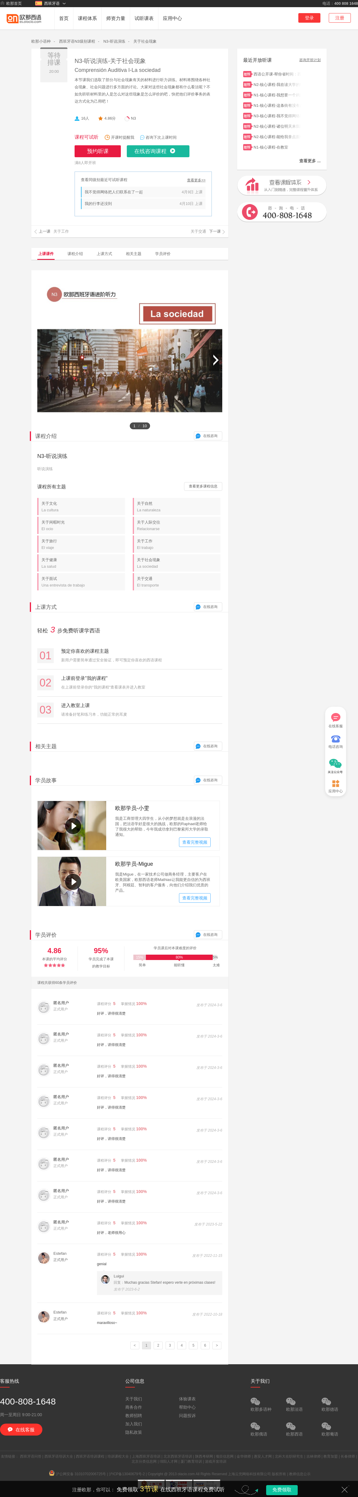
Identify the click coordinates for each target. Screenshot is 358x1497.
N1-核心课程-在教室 (277, 146)
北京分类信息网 (144, 1461)
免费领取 (281, 1489)
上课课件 (46, 253)
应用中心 (172, 18)
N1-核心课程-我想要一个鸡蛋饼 (277, 94)
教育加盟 (330, 1456)
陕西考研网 (204, 1456)
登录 (309, 17)
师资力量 (115, 18)
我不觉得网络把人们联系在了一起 (114, 192)
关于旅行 (83, 544)
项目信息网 (225, 1456)
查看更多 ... (310, 160)
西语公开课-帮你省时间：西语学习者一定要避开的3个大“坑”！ (277, 73)
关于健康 (83, 563)
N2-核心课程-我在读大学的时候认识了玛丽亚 (277, 84)
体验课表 (187, 1398)
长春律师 (348, 1456)
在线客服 (335, 720)
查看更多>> (196, 180)
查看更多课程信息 (203, 486)
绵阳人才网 (169, 1461)
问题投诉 (187, 1415)
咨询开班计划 (310, 60)
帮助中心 (187, 1407)
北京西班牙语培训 (177, 1456)
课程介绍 (75, 253)
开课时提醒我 (122, 137)
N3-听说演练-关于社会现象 (110, 61)
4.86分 (110, 118)
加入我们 (133, 1424)
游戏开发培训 (215, 1461)
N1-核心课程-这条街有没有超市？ (277, 105)
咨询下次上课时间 (161, 137)
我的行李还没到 (98, 203)
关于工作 (178, 544)
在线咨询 (210, 436)
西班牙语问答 (30, 1456)
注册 (339, 17)
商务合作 (133, 1407)
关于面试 (83, 581)
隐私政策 (133, 1432)
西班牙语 (47, 3)
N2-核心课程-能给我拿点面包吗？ (277, 136)
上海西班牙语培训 (146, 1456)
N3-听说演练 (114, 41)
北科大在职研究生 (289, 1456)
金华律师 (244, 1456)
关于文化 (83, 506)
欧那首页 (11, 3)
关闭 (344, 1489)
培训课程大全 (118, 1456)
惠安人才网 (263, 1456)
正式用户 (60, 1260)
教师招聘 (133, 1415)
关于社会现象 (145, 41)
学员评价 (163, 253)
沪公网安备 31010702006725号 (77, 1474)
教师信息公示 (300, 1474)
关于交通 (178, 581)
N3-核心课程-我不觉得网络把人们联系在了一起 (277, 115)
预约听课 (98, 151)
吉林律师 (313, 1456)
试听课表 (144, 18)
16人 (85, 118)
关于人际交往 (178, 525)
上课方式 (104, 253)
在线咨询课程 (150, 151)
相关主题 (133, 253)
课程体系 (87, 18)
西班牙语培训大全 (58, 1456)
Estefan (60, 1253)
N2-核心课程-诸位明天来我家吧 (277, 125)
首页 (64, 18)
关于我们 (133, 1398)
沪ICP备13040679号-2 (127, 1474)
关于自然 (178, 506)
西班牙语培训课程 (90, 1456)
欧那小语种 (41, 41)
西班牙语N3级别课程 (77, 41)
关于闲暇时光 (83, 525)
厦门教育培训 (191, 1461)
